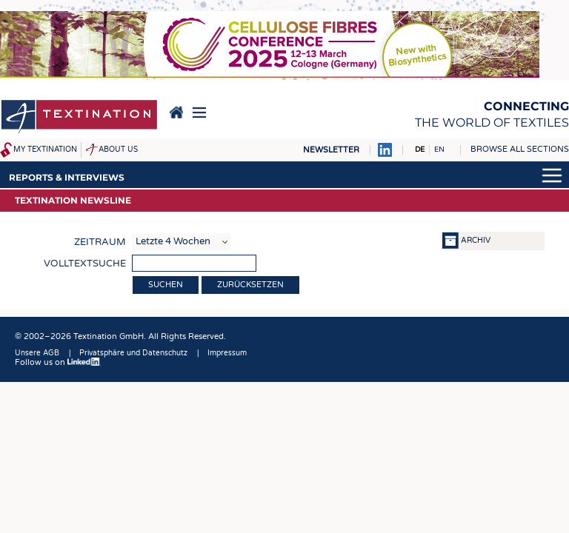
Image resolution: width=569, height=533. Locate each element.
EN (439, 149)
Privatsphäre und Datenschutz (133, 353)
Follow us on (58, 362)
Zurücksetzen (250, 284)
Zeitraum (100, 242)
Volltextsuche (85, 263)
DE (420, 149)
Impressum (227, 353)
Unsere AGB (37, 353)
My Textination (45, 149)
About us (118, 149)
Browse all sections (519, 149)
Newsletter (331, 150)
